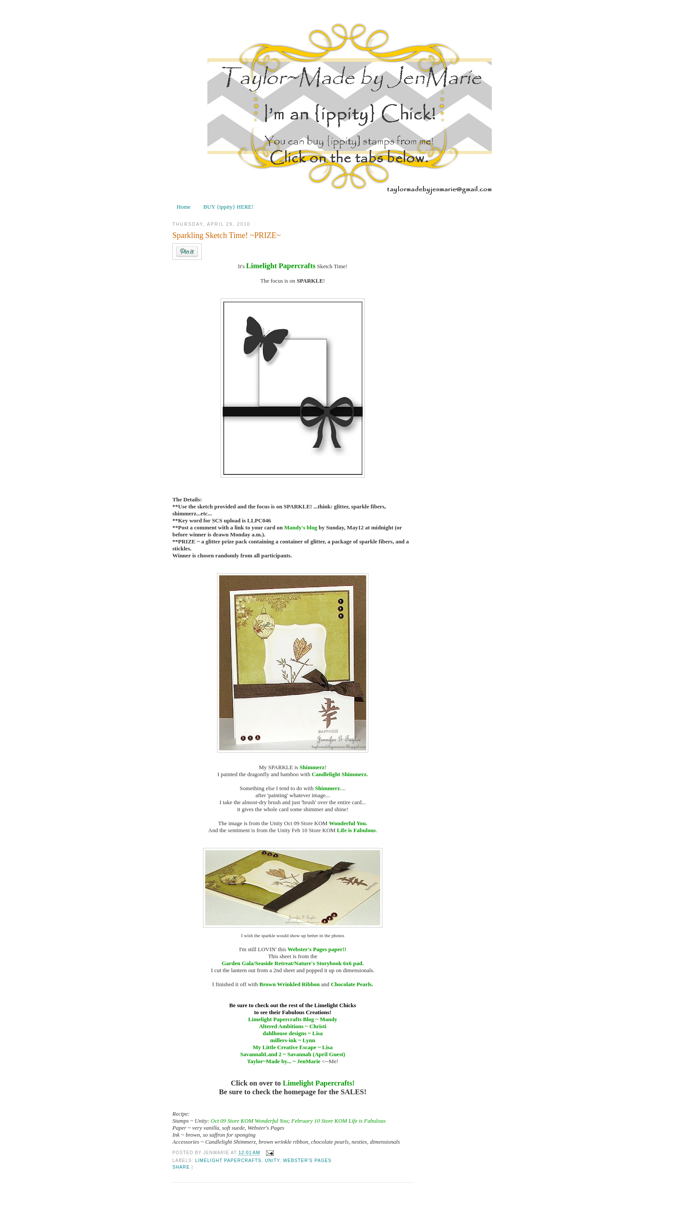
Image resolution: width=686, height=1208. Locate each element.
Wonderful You (347, 823)
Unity (272, 1160)
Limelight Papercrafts (280, 266)
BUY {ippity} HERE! (228, 206)
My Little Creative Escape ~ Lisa (292, 1047)
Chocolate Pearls (351, 984)
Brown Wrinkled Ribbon (289, 984)
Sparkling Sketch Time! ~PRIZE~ (226, 235)
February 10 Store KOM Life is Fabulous (338, 1120)
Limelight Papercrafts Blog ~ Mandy (292, 1019)
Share (181, 1167)
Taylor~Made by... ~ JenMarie (284, 1061)
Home (184, 206)
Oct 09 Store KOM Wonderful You (249, 1120)
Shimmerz (312, 767)
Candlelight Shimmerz (339, 774)
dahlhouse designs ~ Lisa (292, 1033)
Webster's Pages (307, 1160)
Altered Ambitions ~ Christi (292, 1026)
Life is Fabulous (356, 830)
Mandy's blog (300, 527)
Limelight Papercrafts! (318, 1083)
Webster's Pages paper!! (316, 949)
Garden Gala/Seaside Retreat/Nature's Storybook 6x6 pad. (293, 963)
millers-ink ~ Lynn (292, 1040)
